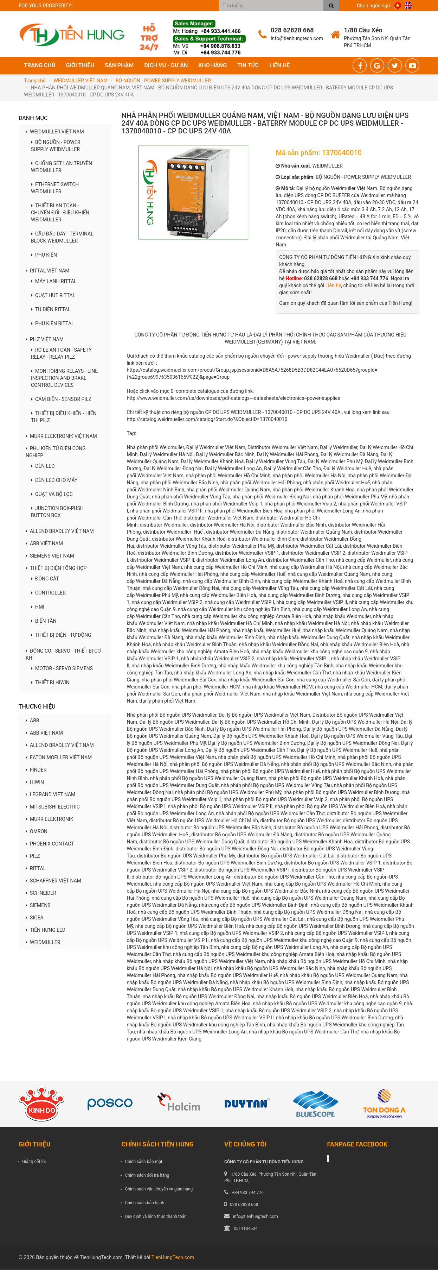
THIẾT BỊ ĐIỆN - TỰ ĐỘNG (61, 636)
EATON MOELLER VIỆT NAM (59, 758)
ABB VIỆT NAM (44, 544)
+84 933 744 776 (248, 1192)
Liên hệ (279, 65)
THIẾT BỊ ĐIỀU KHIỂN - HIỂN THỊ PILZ (64, 417)
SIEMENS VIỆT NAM (50, 556)
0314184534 (245, 1228)
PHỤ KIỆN (44, 255)
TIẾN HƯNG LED (45, 930)
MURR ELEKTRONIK (49, 819)
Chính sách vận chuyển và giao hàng (159, 1189)
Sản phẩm (119, 65)
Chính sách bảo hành (145, 1203)
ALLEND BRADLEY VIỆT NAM (60, 532)
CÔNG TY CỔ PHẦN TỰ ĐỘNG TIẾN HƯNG (263, 1162)
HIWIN (35, 782)
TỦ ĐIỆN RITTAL (51, 310)
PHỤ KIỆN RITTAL (52, 324)
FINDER (36, 770)
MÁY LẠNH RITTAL (54, 282)
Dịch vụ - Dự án (166, 65)
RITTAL (36, 869)
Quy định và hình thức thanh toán (156, 1216)
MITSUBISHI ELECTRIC (53, 807)
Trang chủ (39, 65)
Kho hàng (212, 65)
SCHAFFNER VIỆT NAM (53, 881)
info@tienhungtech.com (255, 1216)
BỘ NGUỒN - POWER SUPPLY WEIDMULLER (163, 81)
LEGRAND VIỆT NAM (50, 795)
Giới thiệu (80, 65)
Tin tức (248, 65)
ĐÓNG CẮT (45, 579)
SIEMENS (38, 906)
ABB (32, 721)
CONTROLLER (48, 593)
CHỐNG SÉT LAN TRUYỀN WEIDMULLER (61, 167)
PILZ (33, 856)
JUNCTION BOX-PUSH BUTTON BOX (57, 512)
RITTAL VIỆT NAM (48, 271)
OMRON (36, 832)
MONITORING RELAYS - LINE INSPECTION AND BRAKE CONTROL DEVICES (64, 379)
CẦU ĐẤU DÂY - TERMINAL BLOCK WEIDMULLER (62, 238)
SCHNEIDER (41, 893)
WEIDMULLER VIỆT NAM (80, 81)
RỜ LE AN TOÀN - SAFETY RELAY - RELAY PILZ (61, 354)
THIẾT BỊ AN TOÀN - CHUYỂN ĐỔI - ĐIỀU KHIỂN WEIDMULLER (60, 213)
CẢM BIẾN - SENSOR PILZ (61, 400)
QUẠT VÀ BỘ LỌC (52, 495)
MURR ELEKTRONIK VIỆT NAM (61, 437)
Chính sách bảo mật (143, 1161)
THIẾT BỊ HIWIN (50, 683)
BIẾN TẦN (44, 621)
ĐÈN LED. (43, 467)
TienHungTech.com (173, 1257)
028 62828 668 (244, 1204)
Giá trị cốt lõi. (34, 1161)
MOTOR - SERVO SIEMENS (62, 669)
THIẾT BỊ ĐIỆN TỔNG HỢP (56, 569)
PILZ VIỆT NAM (45, 340)
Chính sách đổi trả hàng (147, 1175)
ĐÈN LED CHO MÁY (54, 481)
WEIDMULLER (43, 942)
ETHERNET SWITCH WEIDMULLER (55, 188)
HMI (37, 607)
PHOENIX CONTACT (50, 844)
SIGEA (35, 918)
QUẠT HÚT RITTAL (53, 296)
